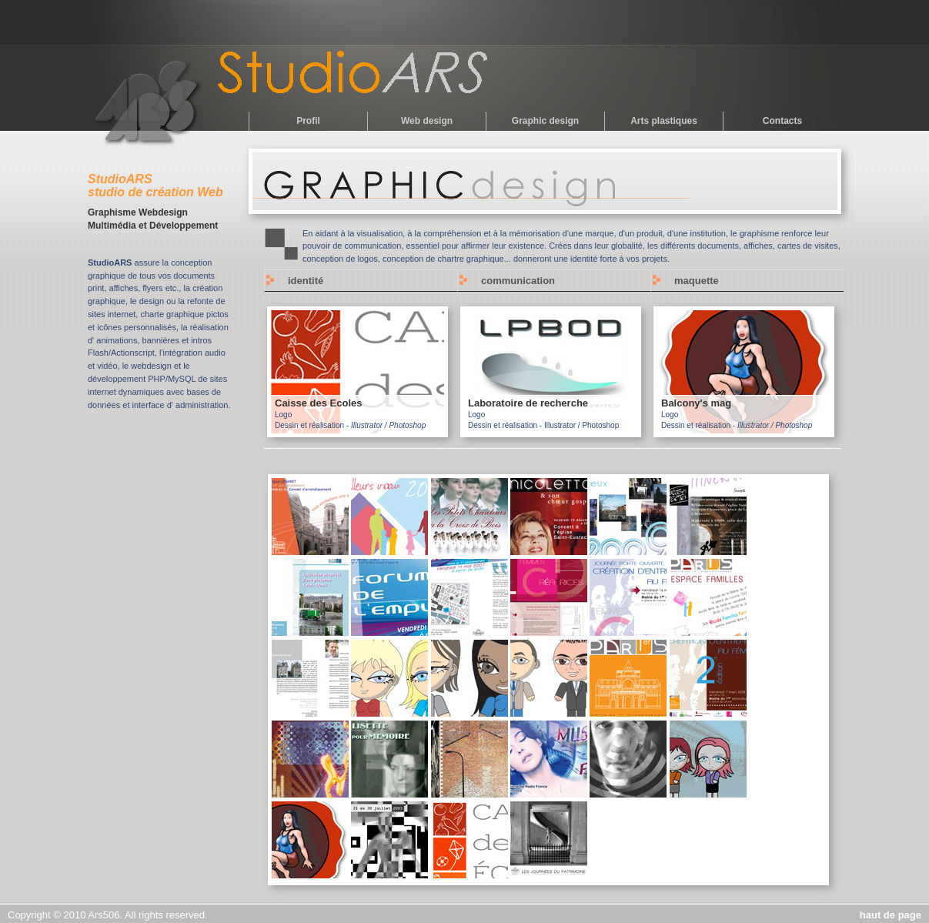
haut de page (890, 915)
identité (305, 280)
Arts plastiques (663, 120)
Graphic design (545, 120)
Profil (308, 120)
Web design (427, 120)
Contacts (782, 120)
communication (518, 280)
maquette (696, 280)
